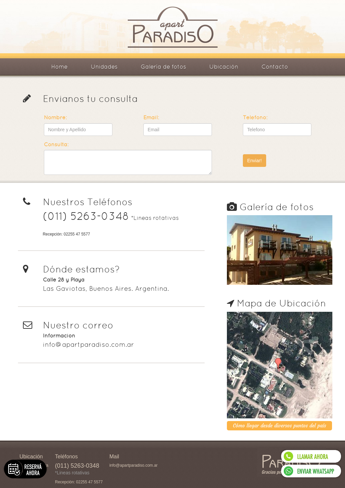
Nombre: (55, 117)
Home (59, 66)
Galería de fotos (163, 66)
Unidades (104, 66)
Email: (151, 117)
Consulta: (56, 144)
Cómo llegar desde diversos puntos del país (279, 425)
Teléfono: (255, 117)
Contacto (274, 66)
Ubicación (223, 66)
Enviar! (254, 160)
